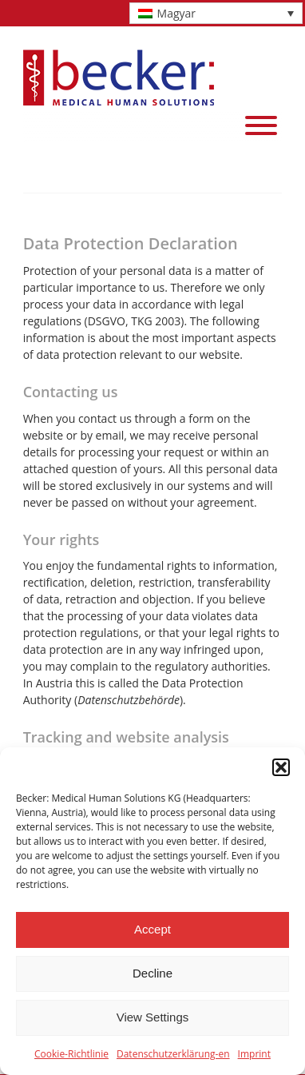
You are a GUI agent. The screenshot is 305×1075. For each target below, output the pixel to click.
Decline (152, 973)
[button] (281, 767)
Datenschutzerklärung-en (173, 1054)
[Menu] (261, 125)
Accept (152, 929)
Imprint (254, 1054)
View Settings (153, 1017)
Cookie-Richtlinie (71, 1054)
